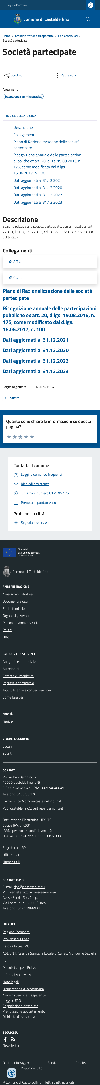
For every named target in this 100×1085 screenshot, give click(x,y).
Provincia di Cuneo (16, 939)
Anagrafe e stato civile (19, 661)
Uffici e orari (11, 854)
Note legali (11, 981)
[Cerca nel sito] (86, 19)
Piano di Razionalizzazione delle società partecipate (47, 294)
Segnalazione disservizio (20, 1006)
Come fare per (13, 697)
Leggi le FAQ (12, 1000)
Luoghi (7, 746)
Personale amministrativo (21, 622)
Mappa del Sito (31, 1068)
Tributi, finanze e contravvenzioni (27, 690)
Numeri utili (11, 861)
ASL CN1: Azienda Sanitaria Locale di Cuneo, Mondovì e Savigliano (49, 957)
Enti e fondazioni (15, 608)
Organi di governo (16, 615)
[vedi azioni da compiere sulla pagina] (65, 75)
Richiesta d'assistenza (19, 1016)
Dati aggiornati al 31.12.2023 (36, 371)
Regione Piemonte (17, 5)
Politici (7, 629)
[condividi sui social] (13, 75)
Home (6, 35)
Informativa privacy (17, 974)
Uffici (6, 637)
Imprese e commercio (18, 683)
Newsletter (11, 1045)
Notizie (8, 721)
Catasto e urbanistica (18, 675)
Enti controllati (68, 35)
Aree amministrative (18, 594)
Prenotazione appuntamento (24, 1011)
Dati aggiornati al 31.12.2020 (36, 350)
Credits (81, 1062)
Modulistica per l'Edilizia (20, 967)
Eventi (7, 753)
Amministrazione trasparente (34, 35)
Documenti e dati (15, 601)
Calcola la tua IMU (16, 946)
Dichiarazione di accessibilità (23, 989)
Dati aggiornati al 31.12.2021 (36, 339)
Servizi (52, 1062)
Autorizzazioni (13, 668)
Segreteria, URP (14, 847)
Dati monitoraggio (16, 1062)
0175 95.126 (26, 794)
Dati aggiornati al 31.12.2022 (36, 360)
